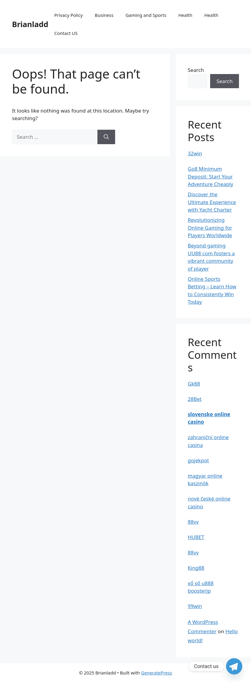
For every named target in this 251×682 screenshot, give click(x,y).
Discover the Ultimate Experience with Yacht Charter (212, 202)
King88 (196, 567)
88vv (193, 521)
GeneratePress (156, 673)
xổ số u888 (201, 583)
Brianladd (30, 24)
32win (195, 153)
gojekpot (198, 460)
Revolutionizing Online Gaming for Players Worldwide (210, 227)
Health (185, 15)
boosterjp (199, 590)
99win (195, 606)
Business (104, 15)
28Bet (195, 398)
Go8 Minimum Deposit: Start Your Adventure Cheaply (210, 176)
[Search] (106, 137)
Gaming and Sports (145, 15)
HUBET (196, 537)
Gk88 (194, 383)
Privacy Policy (68, 15)
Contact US (66, 33)
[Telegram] (234, 666)
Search (196, 70)
